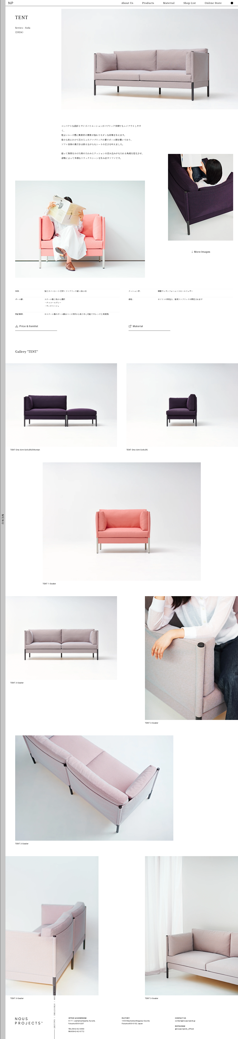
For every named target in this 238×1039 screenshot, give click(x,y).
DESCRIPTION (54, 993)
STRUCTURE (54, 1010)
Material (138, 326)
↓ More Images (200, 252)
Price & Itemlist (28, 326)
